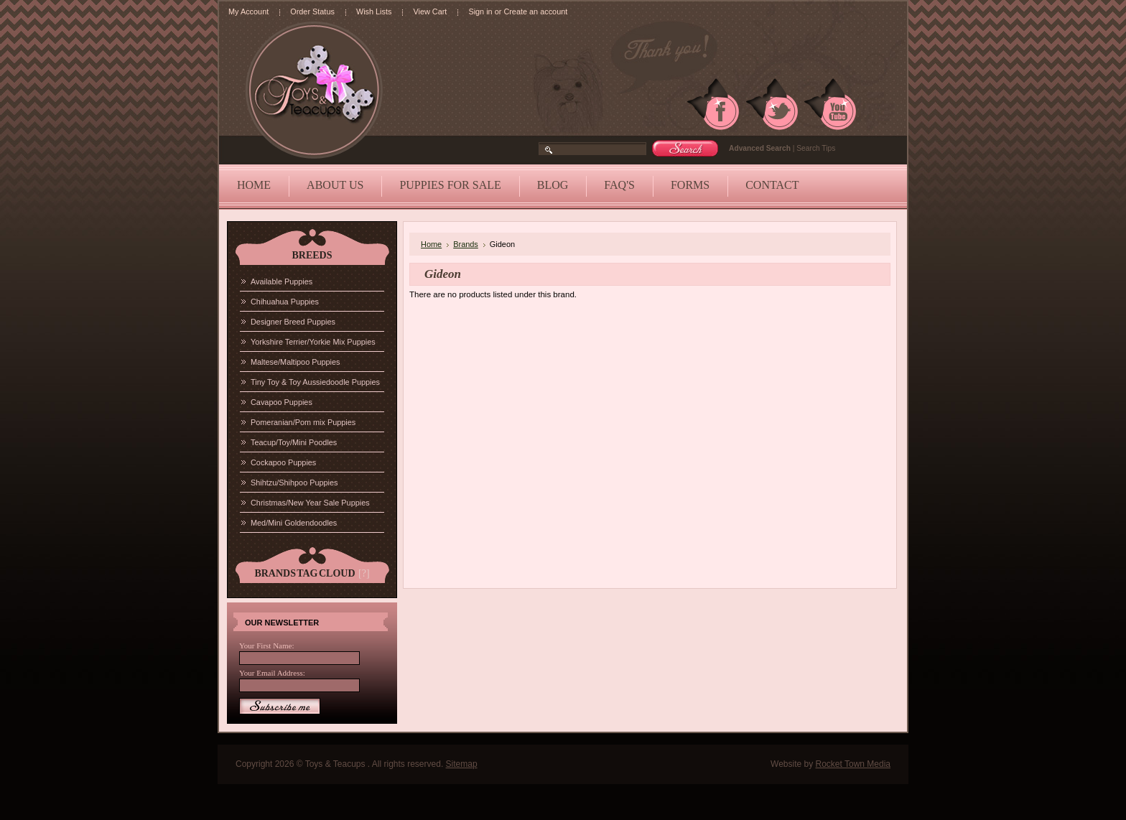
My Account (248, 11)
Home (431, 244)
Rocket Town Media (853, 764)
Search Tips (815, 148)
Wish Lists (374, 11)
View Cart (430, 11)
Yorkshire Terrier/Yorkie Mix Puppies (313, 341)
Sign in (480, 11)
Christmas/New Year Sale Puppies (310, 502)
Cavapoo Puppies (281, 402)
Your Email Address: (272, 672)
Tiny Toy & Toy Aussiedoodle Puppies (315, 382)
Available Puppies (281, 281)
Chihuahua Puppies (285, 301)
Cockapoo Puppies (283, 462)
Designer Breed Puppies (293, 321)
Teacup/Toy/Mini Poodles (294, 442)
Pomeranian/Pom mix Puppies (303, 422)
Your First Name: (266, 645)
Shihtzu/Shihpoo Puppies (294, 482)
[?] (364, 573)
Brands (465, 244)
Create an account (535, 11)
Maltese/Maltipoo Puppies (295, 362)
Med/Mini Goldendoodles (294, 522)
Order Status (312, 11)
